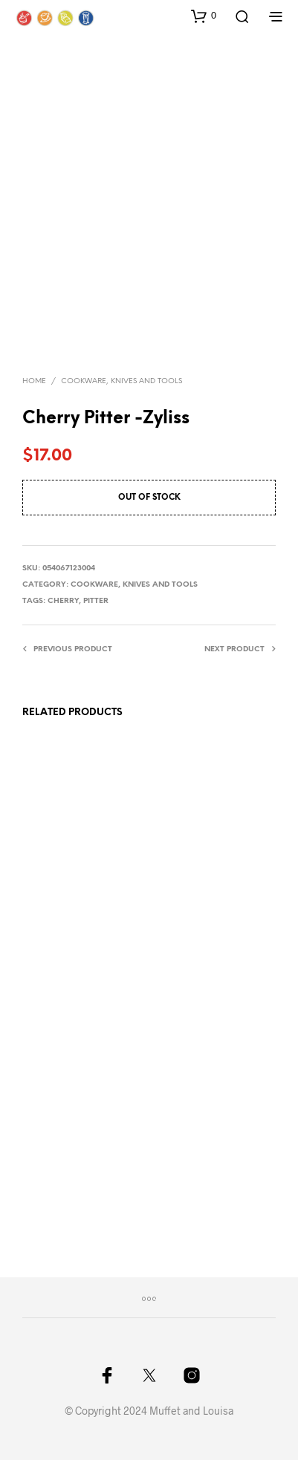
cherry (63, 601)
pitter (95, 601)
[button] (203, 15)
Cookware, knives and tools (121, 381)
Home (34, 381)
